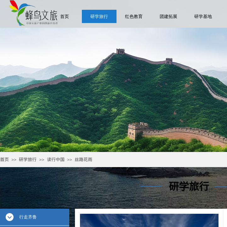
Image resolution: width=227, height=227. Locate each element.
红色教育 (134, 16)
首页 (4, 159)
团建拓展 (168, 16)
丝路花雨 (83, 159)
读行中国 (56, 159)
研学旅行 (28, 159)
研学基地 (203, 16)
